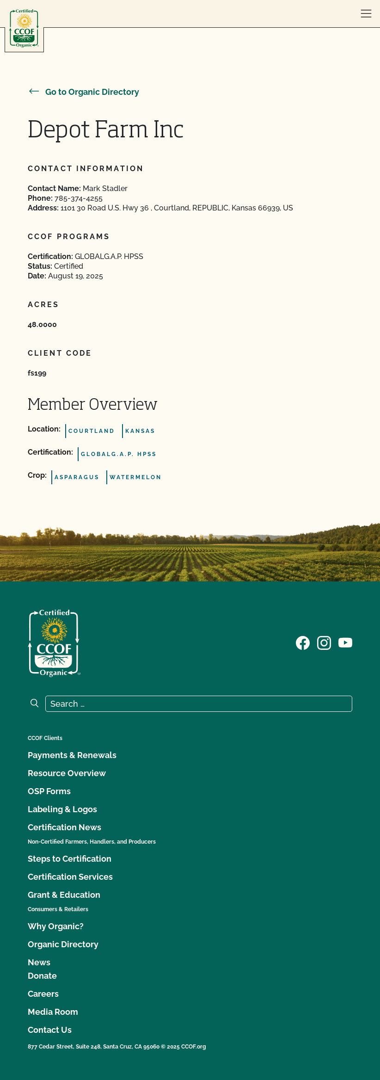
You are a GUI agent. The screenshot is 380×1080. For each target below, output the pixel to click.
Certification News (64, 827)
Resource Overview (67, 773)
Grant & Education (64, 895)
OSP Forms (49, 791)
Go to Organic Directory (83, 92)
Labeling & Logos (62, 809)
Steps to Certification (69, 859)
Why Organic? (56, 926)
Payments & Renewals (72, 755)
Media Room (53, 1012)
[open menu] (366, 14)
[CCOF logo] (24, 28)
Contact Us (50, 1030)
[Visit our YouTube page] (345, 642)
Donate (42, 976)
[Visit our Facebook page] (303, 642)
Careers (43, 994)
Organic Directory (63, 944)
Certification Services (70, 877)
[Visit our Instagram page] (324, 642)
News (39, 962)
